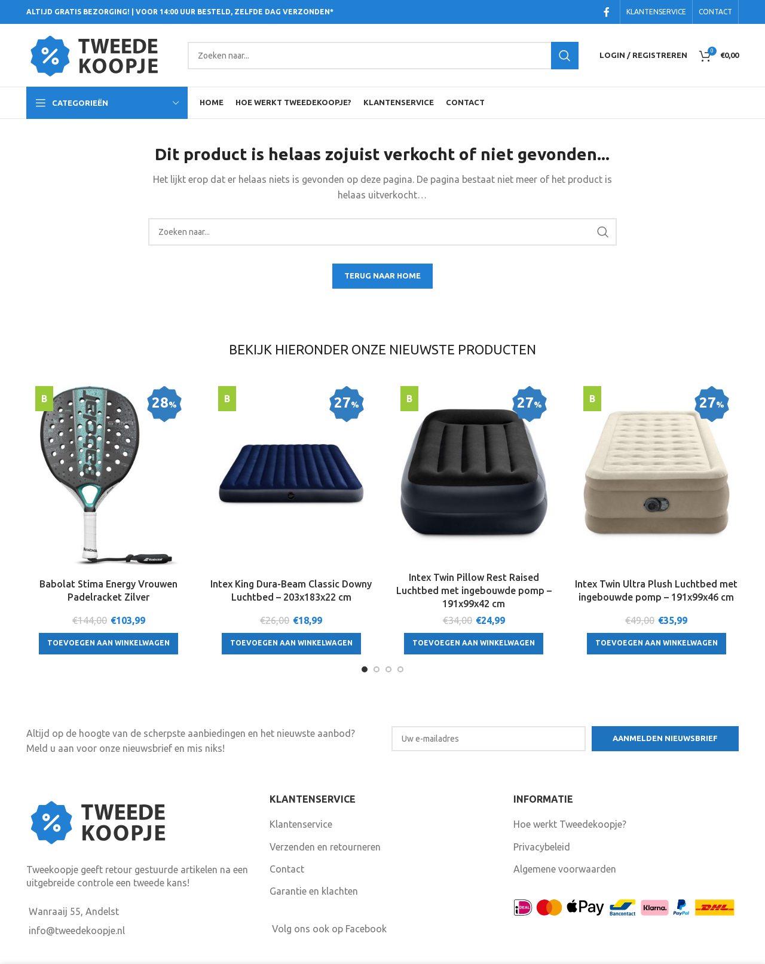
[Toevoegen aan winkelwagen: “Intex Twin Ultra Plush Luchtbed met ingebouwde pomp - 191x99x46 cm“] (656, 643)
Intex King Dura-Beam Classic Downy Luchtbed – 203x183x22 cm (291, 590)
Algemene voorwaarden (564, 869)
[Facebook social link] (607, 12)
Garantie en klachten (314, 891)
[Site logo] (101, 54)
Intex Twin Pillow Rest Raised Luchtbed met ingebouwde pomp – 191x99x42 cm (474, 591)
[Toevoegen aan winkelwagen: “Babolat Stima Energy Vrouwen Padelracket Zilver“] (108, 643)
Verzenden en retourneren (325, 846)
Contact (287, 869)
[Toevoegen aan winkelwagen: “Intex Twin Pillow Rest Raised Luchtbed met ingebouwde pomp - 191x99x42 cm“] (473, 643)
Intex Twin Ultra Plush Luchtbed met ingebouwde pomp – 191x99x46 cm (656, 590)
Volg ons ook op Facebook (329, 928)
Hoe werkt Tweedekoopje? (569, 824)
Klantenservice (301, 824)
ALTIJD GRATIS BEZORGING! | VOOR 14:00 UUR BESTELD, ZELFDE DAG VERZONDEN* (179, 12)
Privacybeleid (541, 846)
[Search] (383, 55)
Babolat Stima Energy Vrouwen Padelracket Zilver (108, 590)
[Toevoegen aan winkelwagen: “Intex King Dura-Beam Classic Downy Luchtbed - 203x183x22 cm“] (291, 643)
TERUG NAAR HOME (382, 275)
